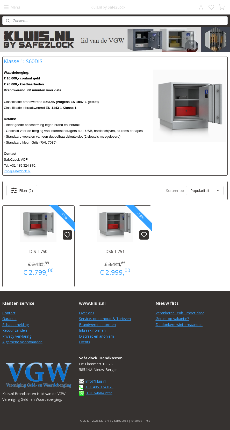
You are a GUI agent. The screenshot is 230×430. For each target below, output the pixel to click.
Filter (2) (22, 191)
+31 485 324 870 (99, 386)
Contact (9, 312)
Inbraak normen (92, 330)
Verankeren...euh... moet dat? (180, 312)
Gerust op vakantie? (172, 318)
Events (84, 341)
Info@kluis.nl (95, 381)
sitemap (136, 420)
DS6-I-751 (115, 252)
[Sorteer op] (204, 190)
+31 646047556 (99, 392)
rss (148, 420)
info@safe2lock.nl (17, 171)
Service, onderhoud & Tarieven (105, 318)
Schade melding (15, 324)
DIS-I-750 (38, 252)
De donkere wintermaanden (179, 324)
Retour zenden (14, 330)
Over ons (86, 312)
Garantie (9, 318)
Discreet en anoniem (96, 336)
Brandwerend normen (97, 324)
